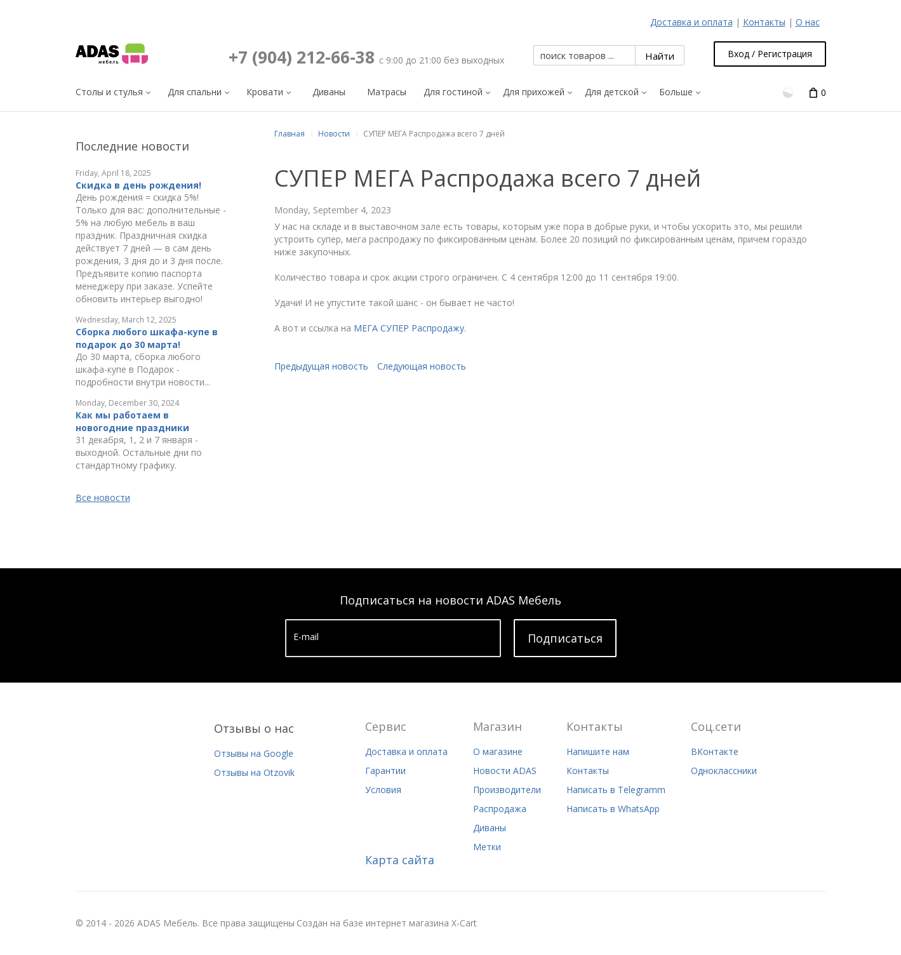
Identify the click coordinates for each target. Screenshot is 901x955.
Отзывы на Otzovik (254, 772)
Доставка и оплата (691, 22)
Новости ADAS (505, 771)
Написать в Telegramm (615, 790)
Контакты (764, 22)
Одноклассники (724, 771)
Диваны (489, 828)
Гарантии (385, 771)
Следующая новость (421, 366)
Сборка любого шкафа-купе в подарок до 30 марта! (147, 338)
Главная (289, 133)
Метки (487, 847)
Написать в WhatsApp (613, 809)
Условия (383, 790)
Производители (507, 790)
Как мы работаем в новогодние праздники (132, 421)
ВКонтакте (714, 751)
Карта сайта (399, 859)
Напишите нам (597, 751)
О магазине (498, 751)
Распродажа (499, 809)
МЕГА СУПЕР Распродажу (409, 328)
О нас (808, 22)
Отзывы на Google (253, 753)
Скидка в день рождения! (138, 185)
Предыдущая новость (321, 366)
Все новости (103, 497)
